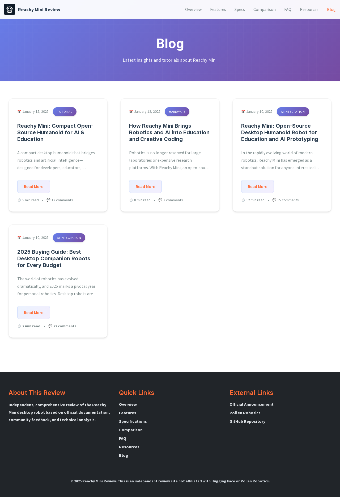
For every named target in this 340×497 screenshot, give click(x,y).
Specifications (133, 421)
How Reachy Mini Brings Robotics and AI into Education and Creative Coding (169, 132)
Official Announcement (252, 404)
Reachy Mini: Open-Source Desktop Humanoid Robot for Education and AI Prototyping (279, 132)
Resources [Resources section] (309, 9)
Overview (128, 404)
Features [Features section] (218, 9)
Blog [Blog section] (331, 9)
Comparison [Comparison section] (264, 9)
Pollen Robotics (245, 412)
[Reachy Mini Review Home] (32, 9)
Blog (123, 455)
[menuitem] (193, 9)
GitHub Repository (247, 421)
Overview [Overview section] (193, 9)
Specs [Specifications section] (240, 9)
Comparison (131, 429)
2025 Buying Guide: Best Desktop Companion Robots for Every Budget (53, 258)
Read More (33, 186)
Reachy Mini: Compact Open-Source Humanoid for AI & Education (55, 132)
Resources (129, 446)
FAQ (122, 438)
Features (127, 412)
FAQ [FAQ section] (287, 9)
